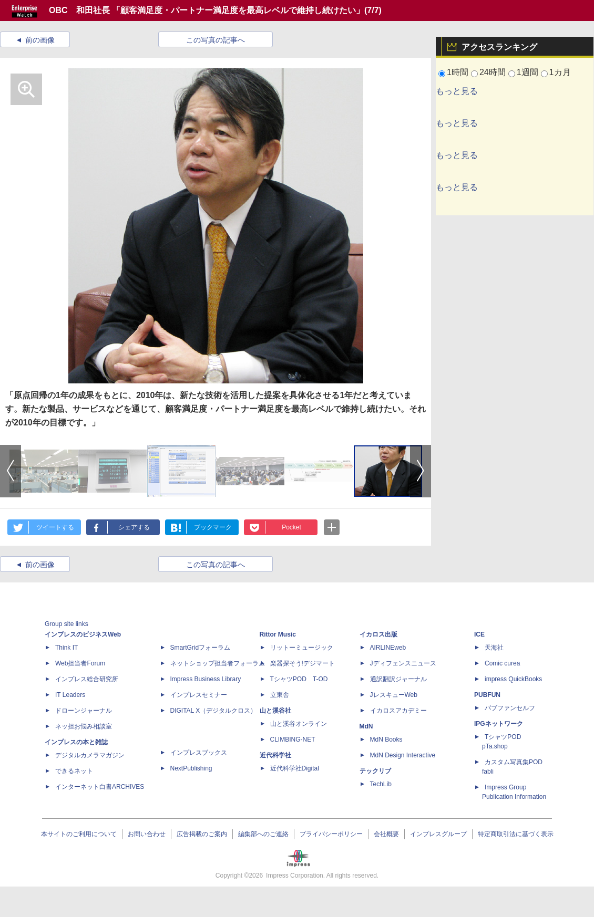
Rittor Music (278, 634)
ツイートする (55, 527)
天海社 (494, 647)
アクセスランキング (499, 47)
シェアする (134, 527)
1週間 (527, 72)
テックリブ (375, 771)
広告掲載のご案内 (202, 834)
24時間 (492, 72)
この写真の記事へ (215, 40)
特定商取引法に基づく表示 (516, 834)
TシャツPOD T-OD (299, 679)
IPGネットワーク (498, 723)
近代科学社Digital (294, 768)
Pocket (291, 527)
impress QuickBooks (513, 679)
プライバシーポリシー (331, 834)
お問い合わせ (147, 834)
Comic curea (502, 663)
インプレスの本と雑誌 (76, 742)
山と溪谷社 (275, 710)
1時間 (457, 72)
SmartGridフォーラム (200, 647)
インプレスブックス (198, 752)
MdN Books (386, 739)
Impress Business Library (205, 679)
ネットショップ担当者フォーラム (217, 663)
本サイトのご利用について (79, 834)
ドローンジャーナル (83, 710)
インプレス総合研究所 (86, 679)
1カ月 (560, 72)
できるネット (74, 771)
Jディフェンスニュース (403, 663)
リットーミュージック (301, 647)
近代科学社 (275, 755)
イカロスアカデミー (398, 710)
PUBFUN (487, 695)
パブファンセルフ (510, 708)
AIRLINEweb (388, 647)
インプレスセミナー (198, 695)
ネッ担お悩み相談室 (83, 726)
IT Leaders (70, 695)
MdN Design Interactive (403, 755)
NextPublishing (191, 768)
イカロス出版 (378, 634)
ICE (479, 634)
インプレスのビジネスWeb (83, 634)
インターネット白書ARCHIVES (99, 786)
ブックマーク (213, 527)
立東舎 (279, 695)
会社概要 (386, 834)
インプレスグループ (438, 834)
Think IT (66, 647)
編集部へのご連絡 (263, 834)
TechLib (381, 784)
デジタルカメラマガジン (90, 755)
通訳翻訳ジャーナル (398, 679)
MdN (366, 726)
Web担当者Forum (80, 663)
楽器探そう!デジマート (302, 663)
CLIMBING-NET (292, 739)
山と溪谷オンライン (298, 723)
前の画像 (40, 40)
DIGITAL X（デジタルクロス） (213, 710)
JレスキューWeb (393, 695)
